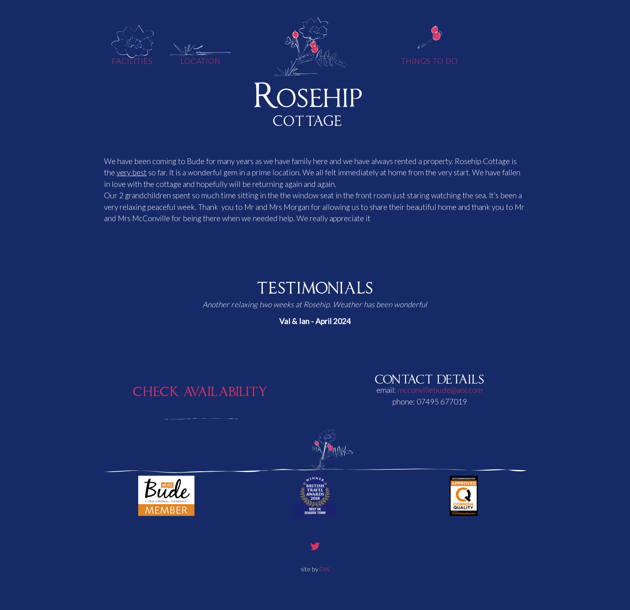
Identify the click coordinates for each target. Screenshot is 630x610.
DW (324, 569)
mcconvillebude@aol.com (440, 389)
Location (200, 61)
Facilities (132, 61)
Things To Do (429, 61)
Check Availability (200, 389)
